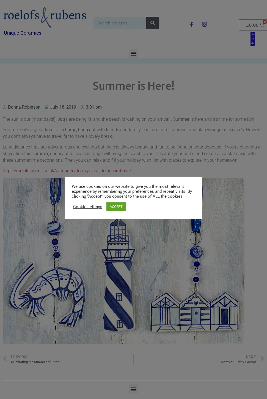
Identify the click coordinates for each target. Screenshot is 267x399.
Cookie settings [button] (87, 206)
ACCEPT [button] (116, 207)
